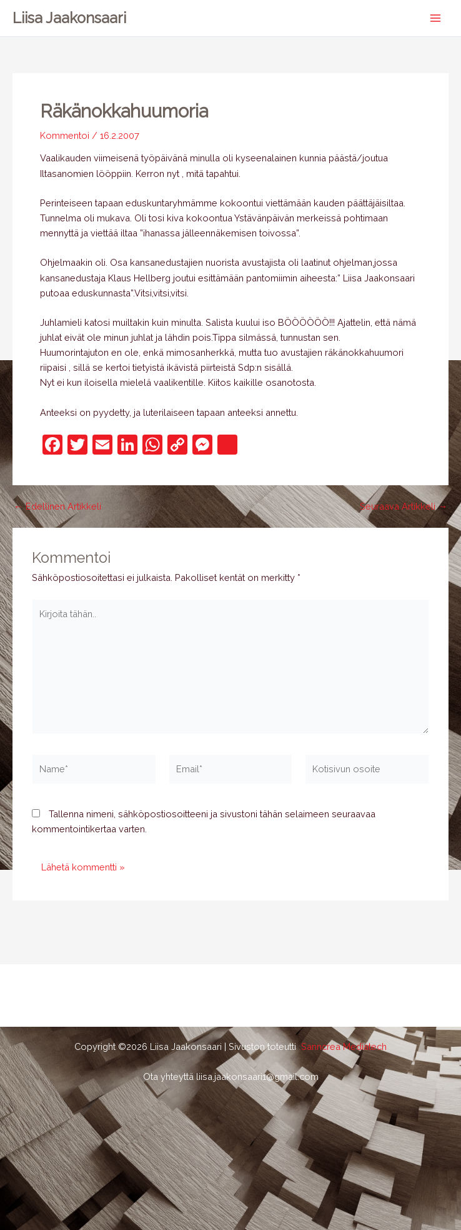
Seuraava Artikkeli (403, 507)
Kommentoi (64, 135)
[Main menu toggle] (435, 18)
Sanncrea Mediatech (344, 1046)
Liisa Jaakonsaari (69, 18)
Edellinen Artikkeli (57, 507)
